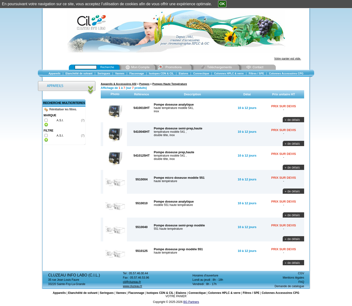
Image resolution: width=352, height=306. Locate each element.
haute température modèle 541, (174, 108)
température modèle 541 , (170, 131)
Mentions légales (293, 277)
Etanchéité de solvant (82, 293)
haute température (165, 181)
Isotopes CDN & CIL (159, 293)
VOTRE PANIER (176, 296)
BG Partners (191, 302)
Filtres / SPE (251, 293)
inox (156, 111)
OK (222, 4)
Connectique (197, 293)
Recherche (107, 67)
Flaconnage (136, 293)
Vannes (121, 293)
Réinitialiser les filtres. (60, 109)
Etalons (181, 293)
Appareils (59, 293)
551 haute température (168, 228)
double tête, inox (164, 135)
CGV (301, 273)
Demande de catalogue (289, 286)
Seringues (107, 293)
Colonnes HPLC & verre (224, 293)
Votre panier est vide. (287, 58)
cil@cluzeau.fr (132, 282)
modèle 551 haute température (173, 205)
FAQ (301, 282)
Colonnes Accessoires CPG (280, 293)
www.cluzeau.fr (132, 286)
